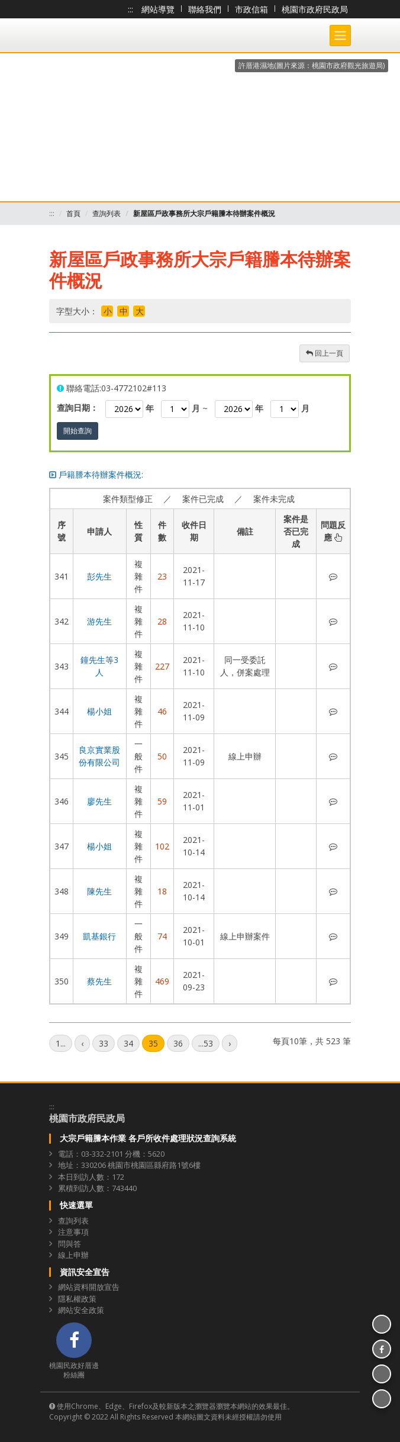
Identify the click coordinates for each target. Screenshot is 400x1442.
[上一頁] (82, 1043)
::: (130, 9)
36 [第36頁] (178, 1043)
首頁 (73, 213)
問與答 (69, 1243)
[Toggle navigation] (340, 35)
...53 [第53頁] (205, 1043)
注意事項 (73, 1232)
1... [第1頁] (61, 1043)
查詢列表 (106, 213)
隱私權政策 (77, 1298)
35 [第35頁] (153, 1043)
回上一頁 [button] (324, 353)
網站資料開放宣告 (89, 1287)
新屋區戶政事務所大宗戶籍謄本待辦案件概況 (204, 213)
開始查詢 (77, 431)
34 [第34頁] (128, 1043)
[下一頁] (229, 1043)
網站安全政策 (81, 1310)
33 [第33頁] (103, 1043)
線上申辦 (73, 1255)
